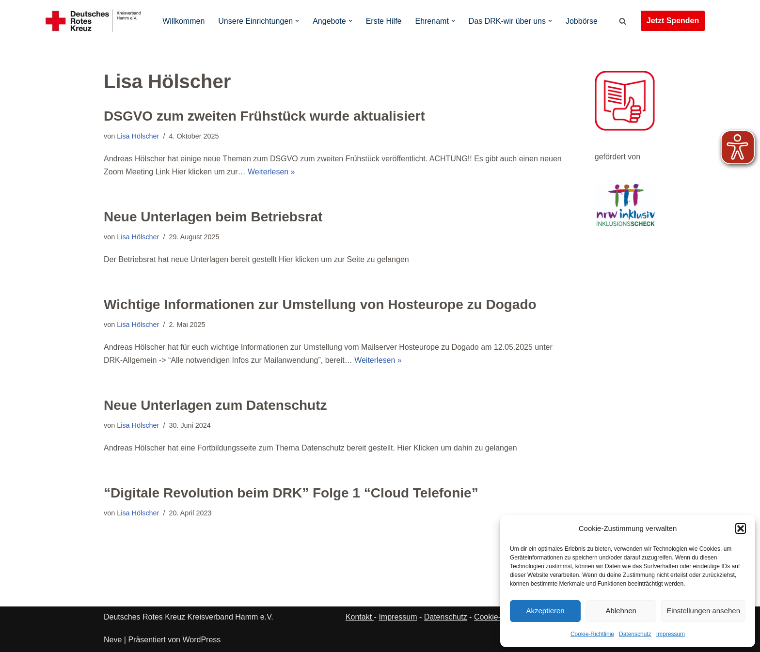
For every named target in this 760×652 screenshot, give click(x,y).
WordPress (201, 640)
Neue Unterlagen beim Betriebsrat (213, 216)
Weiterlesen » (271, 172)
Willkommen (183, 21)
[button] (740, 528)
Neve (113, 640)
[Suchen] (622, 21)
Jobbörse (582, 21)
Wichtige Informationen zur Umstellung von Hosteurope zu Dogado (320, 304)
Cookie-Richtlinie (592, 634)
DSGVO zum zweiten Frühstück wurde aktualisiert (264, 116)
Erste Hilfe (384, 21)
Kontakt (360, 617)
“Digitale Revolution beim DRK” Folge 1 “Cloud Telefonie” (291, 492)
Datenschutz (635, 634)
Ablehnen (620, 610)
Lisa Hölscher (138, 136)
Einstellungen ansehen (703, 610)
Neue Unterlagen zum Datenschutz (215, 405)
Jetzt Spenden (673, 20)
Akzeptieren (545, 610)
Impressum (670, 634)
